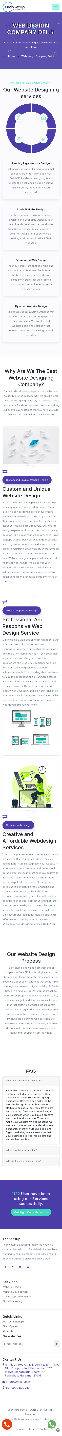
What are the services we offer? (24, 1080)
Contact (44, 1429)
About (32, 1429)
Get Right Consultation (31, 1212)
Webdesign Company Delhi (37, 56)
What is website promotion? (21, 1150)
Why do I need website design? (23, 1161)
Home (11, 56)
